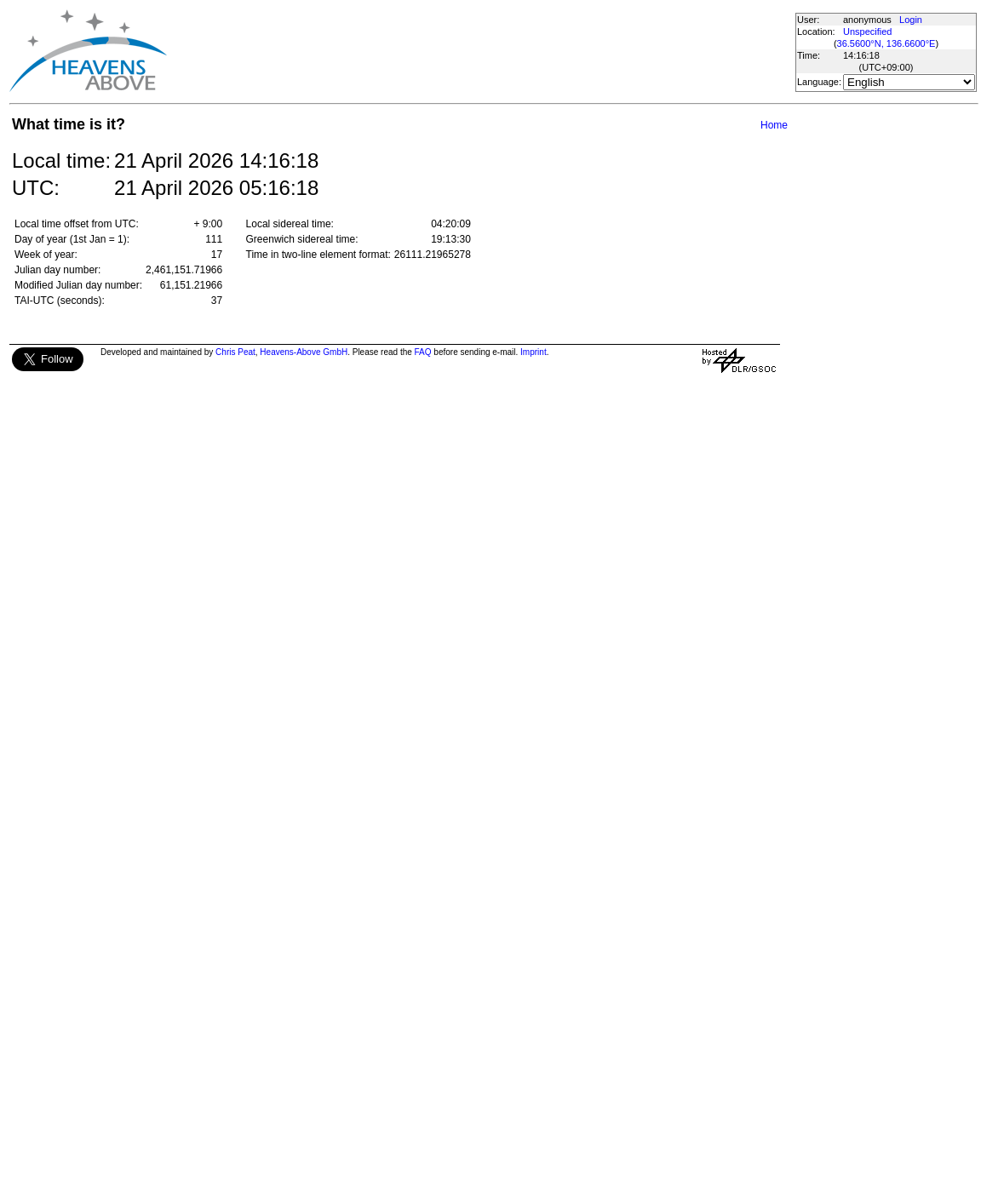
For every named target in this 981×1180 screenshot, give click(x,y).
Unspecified (867, 31)
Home (774, 125)
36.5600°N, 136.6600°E (886, 43)
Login (910, 19)
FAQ (423, 352)
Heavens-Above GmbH (303, 352)
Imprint (533, 352)
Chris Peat (235, 352)
